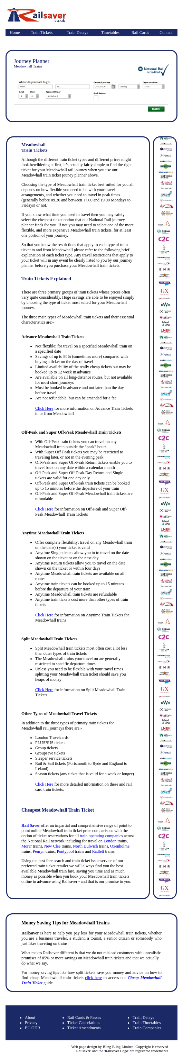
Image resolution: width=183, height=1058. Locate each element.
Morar (26, 846)
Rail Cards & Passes (84, 1017)
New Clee (52, 846)
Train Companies (147, 1027)
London (110, 841)
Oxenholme (119, 846)
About (30, 1017)
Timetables (110, 32)
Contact (166, 32)
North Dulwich (85, 846)
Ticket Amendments (84, 1027)
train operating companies (101, 835)
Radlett (98, 851)
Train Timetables (147, 1022)
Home (15, 32)
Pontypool (65, 851)
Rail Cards (140, 32)
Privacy (31, 1022)
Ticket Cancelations (83, 1022)
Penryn (39, 851)
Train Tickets (41, 32)
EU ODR (32, 1027)
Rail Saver (30, 825)
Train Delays (77, 32)
